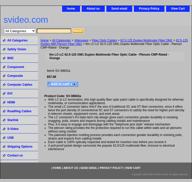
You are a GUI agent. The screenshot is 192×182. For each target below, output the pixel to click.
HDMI (11, 102)
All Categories (61, 40)
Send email (119, 8)
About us (93, 8)
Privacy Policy (149, 8)
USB (10, 138)
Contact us (15, 155)
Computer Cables (19, 84)
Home (45, 40)
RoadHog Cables (19, 111)
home (71, 8)
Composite (15, 76)
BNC (10, 58)
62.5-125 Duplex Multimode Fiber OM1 (146, 40)
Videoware (81, 40)
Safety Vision (16, 49)
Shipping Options (20, 146)
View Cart (178, 8)
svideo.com (26, 20)
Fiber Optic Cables (104, 40)
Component (15, 67)
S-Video (12, 129)
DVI (9, 93)
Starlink (12, 120)
